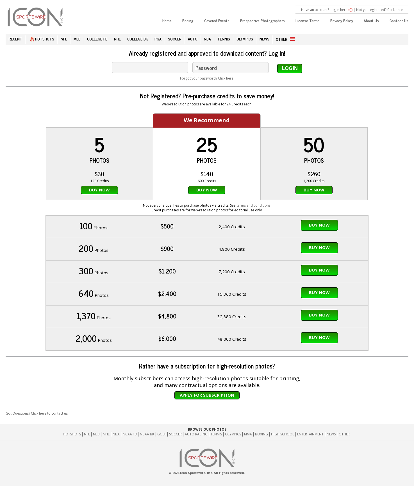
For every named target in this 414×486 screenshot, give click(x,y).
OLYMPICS (244, 38)
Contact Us (399, 20)
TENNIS (223, 38)
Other (344, 434)
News (331, 434)
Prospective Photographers (262, 20)
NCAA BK (147, 434)
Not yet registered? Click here (379, 9)
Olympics (233, 434)
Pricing (188, 20)
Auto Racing (196, 434)
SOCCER (174, 38)
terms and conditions (253, 205)
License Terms (307, 20)
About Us (371, 20)
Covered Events (216, 20)
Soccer (175, 434)
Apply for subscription (207, 395)
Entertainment (310, 434)
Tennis (216, 434)
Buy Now (99, 190)
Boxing (261, 434)
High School (282, 434)
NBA (207, 38)
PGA (157, 38)
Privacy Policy (341, 20)
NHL (117, 38)
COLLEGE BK (137, 38)
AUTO (192, 38)
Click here (225, 78)
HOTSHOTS (42, 38)
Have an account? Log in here (326, 9)
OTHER (285, 39)
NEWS (264, 38)
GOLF (161, 434)
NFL (64, 38)
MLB (77, 38)
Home (167, 20)
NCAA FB (130, 434)
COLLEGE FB (97, 38)
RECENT (15, 38)
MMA (248, 434)
